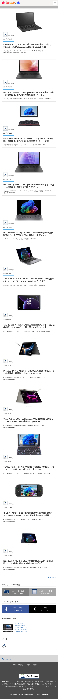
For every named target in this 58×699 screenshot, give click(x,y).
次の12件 (51, 577)
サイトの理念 (18, 665)
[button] (55, 3)
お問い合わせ (32, 665)
